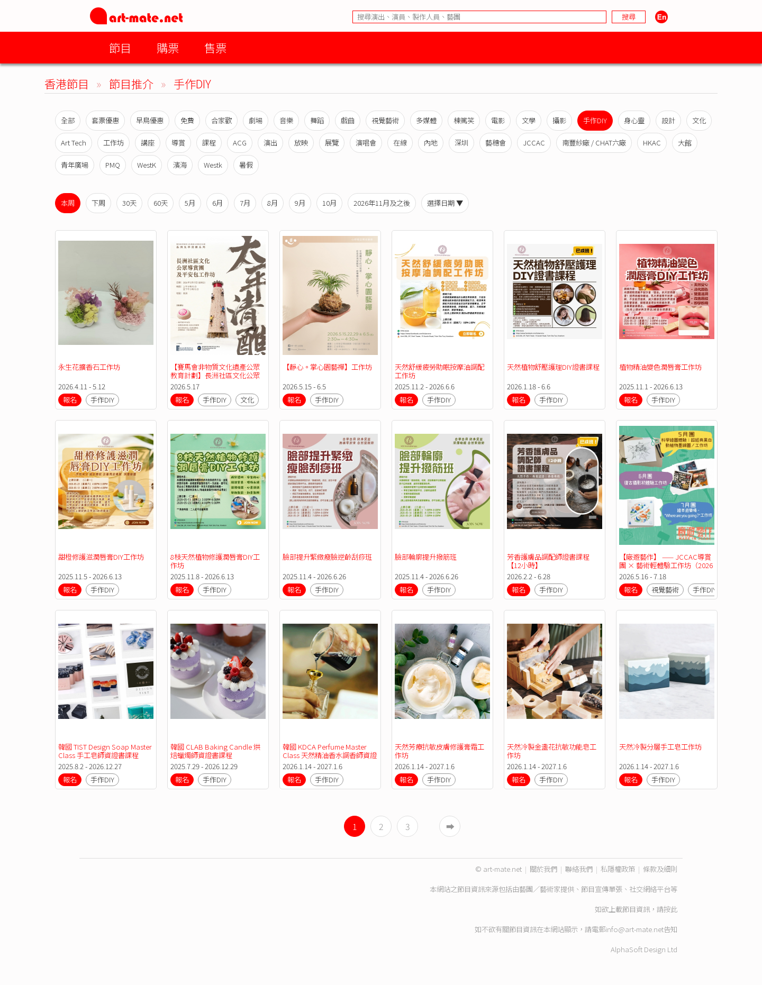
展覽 (332, 143)
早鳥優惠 (150, 120)
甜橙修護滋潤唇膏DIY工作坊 (101, 557)
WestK (146, 165)
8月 (272, 203)
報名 (70, 400)
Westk (213, 165)
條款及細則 (660, 869)
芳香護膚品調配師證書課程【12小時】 (548, 561)
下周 (98, 203)
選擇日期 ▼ (445, 203)
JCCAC (534, 143)
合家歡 (221, 120)
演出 (270, 143)
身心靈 (634, 120)
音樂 (286, 120)
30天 (129, 203)
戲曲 (348, 120)
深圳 (461, 143)
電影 (498, 120)
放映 (301, 143)
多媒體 (426, 120)
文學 (529, 120)
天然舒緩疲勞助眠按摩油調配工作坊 (439, 371)
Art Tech (73, 143)
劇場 (255, 120)
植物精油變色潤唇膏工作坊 (660, 367)
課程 (209, 143)
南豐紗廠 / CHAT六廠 (594, 143)
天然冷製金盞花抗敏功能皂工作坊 (551, 751)
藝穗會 (495, 143)
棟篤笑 (463, 120)
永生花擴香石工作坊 (89, 367)
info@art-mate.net (634, 929)
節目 (120, 47)
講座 (148, 143)
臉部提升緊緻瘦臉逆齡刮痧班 (327, 557)
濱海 (180, 165)
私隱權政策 (618, 869)
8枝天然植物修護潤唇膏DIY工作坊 (215, 561)
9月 (300, 203)
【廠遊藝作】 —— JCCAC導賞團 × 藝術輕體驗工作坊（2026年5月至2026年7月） (666, 565)
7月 (245, 203)
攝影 (559, 120)
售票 (215, 47)
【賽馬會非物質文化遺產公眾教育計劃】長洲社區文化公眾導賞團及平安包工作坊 (215, 375)
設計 (668, 120)
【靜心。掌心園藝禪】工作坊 (327, 367)
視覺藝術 (385, 120)
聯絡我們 (579, 869)
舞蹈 (317, 120)
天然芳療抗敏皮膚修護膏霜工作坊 (439, 751)
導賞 (178, 143)
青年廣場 (74, 165)
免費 (187, 120)
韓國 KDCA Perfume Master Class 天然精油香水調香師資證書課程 (330, 755)
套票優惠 (105, 120)
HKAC (652, 143)
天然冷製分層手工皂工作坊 (660, 747)
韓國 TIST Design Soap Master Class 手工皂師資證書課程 (105, 751)
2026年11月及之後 (381, 203)
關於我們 (543, 869)
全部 (68, 120)
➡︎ (450, 826)
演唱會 (366, 143)
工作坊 (113, 143)
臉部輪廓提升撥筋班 (426, 557)
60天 (160, 203)
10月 (329, 203)
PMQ (112, 165)
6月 (217, 203)
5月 (190, 203)
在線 (400, 143)
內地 (431, 143)
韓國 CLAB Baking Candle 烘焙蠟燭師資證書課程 (215, 751)
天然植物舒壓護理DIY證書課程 (553, 367)
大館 (685, 143)
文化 (699, 120)
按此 (670, 909)
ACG (240, 143)
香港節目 (66, 83)
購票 (168, 47)
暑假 (246, 165)
